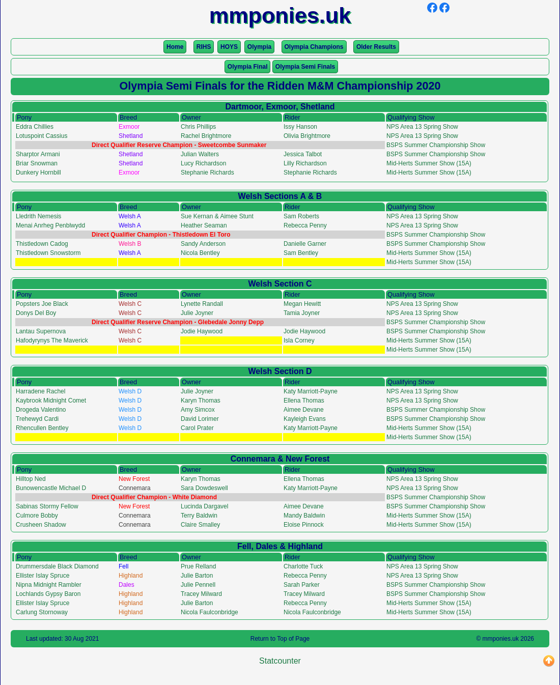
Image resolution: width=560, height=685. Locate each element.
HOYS (229, 46)
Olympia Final (248, 66)
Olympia (259, 46)
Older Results (376, 46)
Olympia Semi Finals (305, 66)
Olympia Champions (314, 46)
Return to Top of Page (280, 638)
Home (174, 46)
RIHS (204, 46)
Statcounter (280, 661)
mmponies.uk (501, 638)
